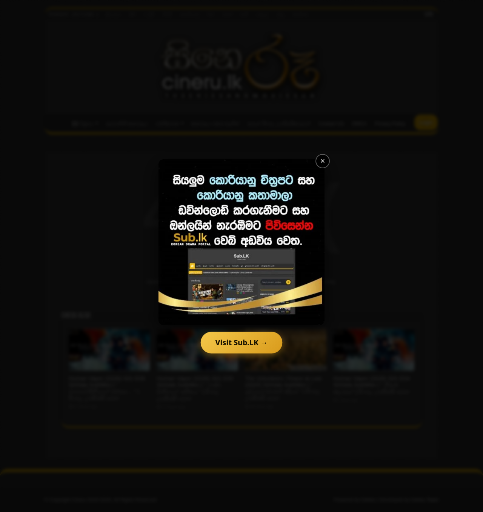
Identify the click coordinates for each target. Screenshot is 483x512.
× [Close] (322, 161)
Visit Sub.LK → (242, 342)
